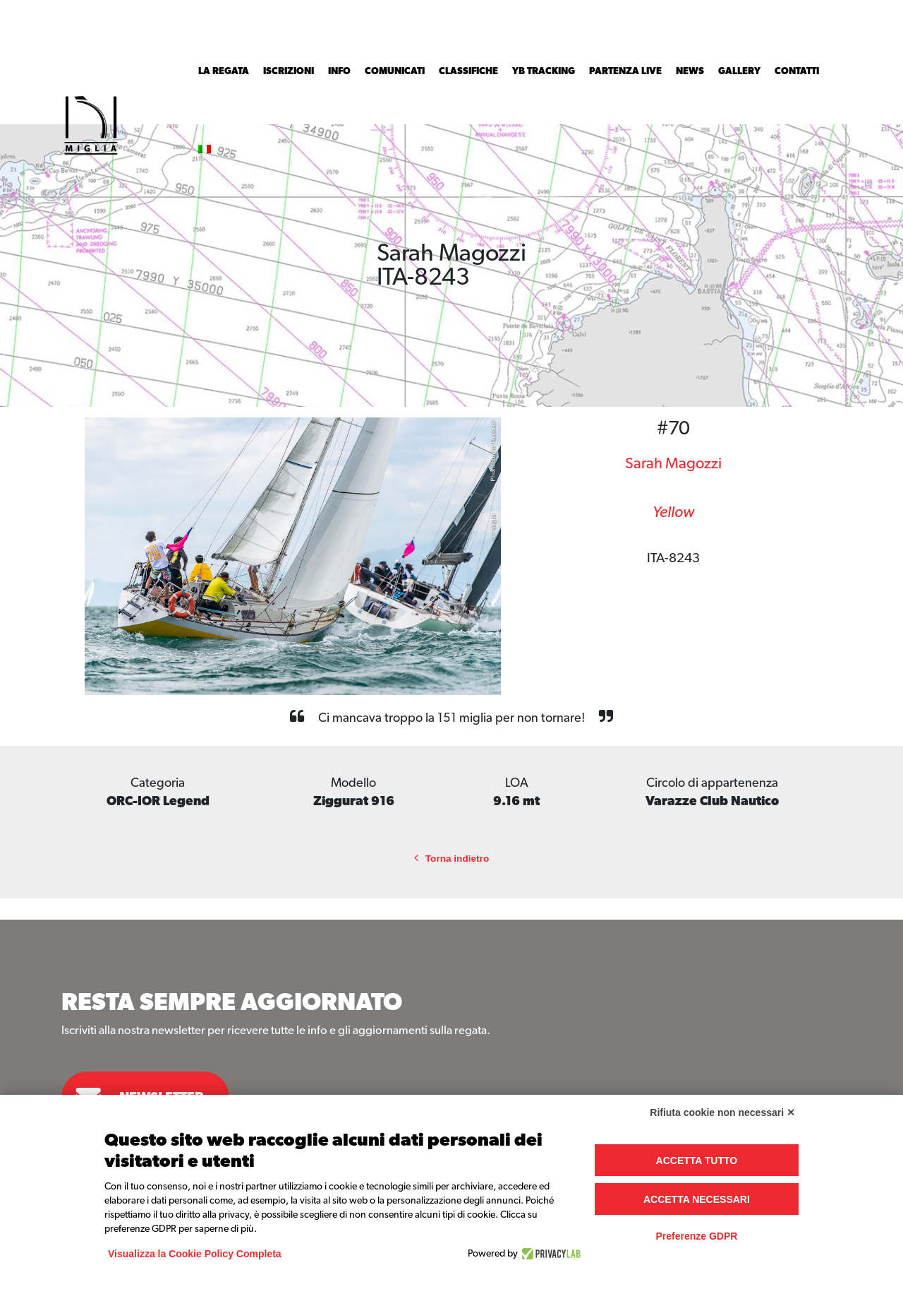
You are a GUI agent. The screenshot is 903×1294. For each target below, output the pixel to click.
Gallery (739, 71)
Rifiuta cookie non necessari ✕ (722, 1112)
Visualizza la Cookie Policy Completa (194, 1253)
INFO (339, 71)
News (690, 71)
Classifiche (468, 71)
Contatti (797, 71)
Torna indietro (451, 858)
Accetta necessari (696, 1199)
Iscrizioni (288, 71)
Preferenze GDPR (696, 1236)
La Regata (223, 71)
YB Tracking (543, 71)
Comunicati (395, 71)
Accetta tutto (697, 1160)
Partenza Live (625, 71)
